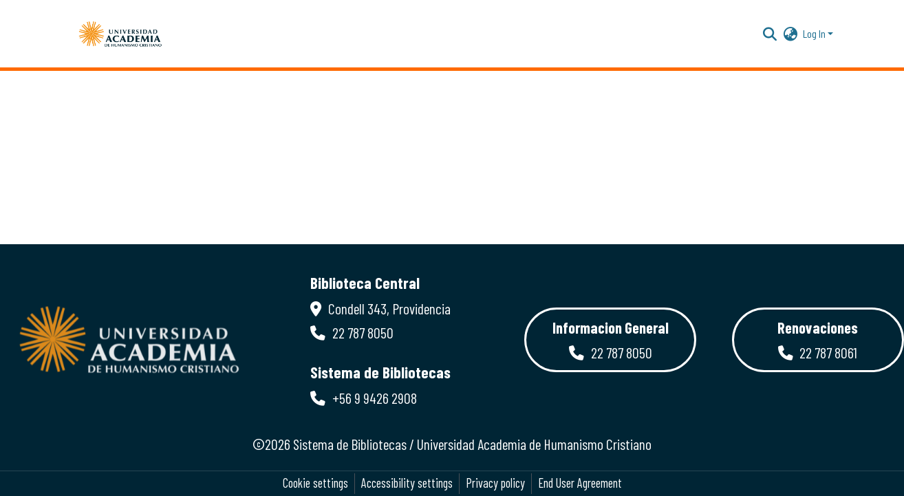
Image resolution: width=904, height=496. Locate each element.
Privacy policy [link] (495, 482)
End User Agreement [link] (580, 482)
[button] (120, 33)
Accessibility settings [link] (407, 482)
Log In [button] (815, 33)
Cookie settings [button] (315, 482)
